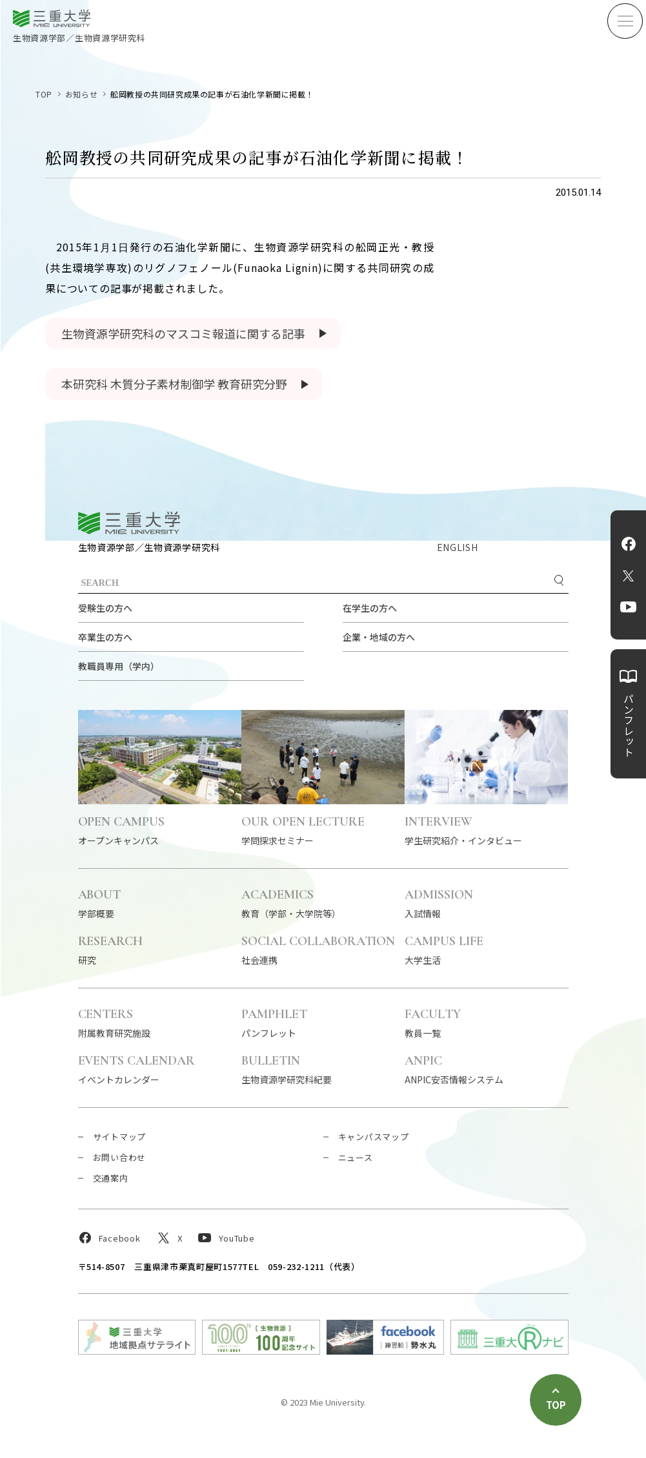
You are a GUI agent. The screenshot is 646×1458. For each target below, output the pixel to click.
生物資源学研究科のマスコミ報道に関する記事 (183, 333)
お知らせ (81, 94)
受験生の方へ (105, 607)
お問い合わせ (119, 1157)
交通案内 (110, 1178)
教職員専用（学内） (118, 666)
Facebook (628, 544)
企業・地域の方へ (379, 636)
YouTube (628, 607)
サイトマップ (119, 1136)
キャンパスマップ (373, 1136)
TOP (43, 94)
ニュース (355, 1157)
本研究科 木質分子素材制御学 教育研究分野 (174, 383)
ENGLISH (457, 547)
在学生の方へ (370, 607)
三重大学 (129, 523)
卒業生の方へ (105, 636)
